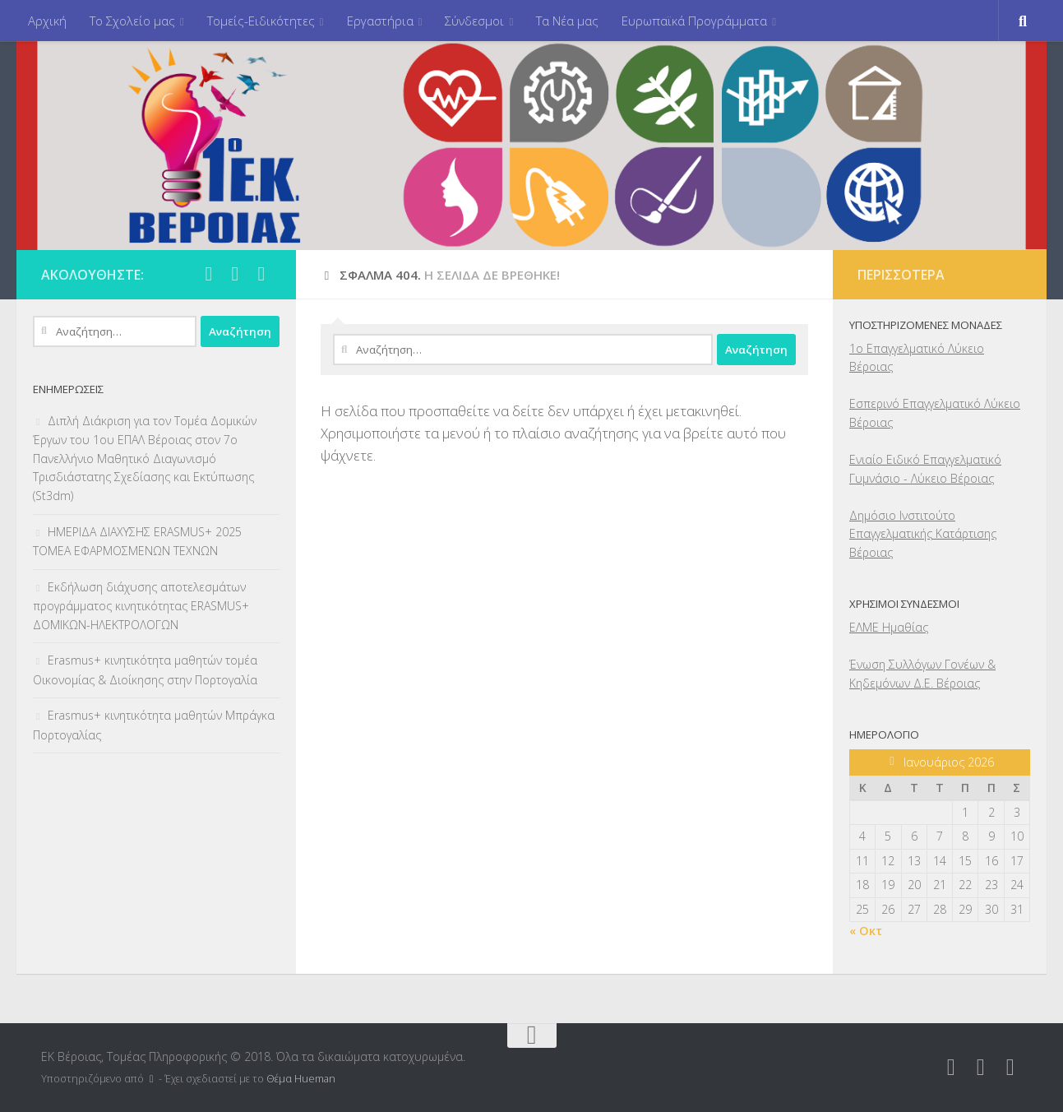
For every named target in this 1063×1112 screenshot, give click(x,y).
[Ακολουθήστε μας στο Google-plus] (235, 274)
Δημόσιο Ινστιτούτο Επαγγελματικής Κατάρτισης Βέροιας (922, 533)
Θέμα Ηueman (300, 1079)
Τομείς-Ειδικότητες (261, 20)
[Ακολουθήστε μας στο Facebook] (209, 274)
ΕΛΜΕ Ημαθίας (888, 627)
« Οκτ (865, 930)
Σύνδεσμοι (474, 20)
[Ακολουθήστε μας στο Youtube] (261, 274)
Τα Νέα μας (567, 20)
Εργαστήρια (380, 20)
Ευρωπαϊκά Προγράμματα (694, 20)
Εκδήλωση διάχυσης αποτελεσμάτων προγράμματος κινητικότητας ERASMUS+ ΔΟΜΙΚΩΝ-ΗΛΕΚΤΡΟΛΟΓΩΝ (141, 605)
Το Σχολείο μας (132, 20)
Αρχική (47, 20)
